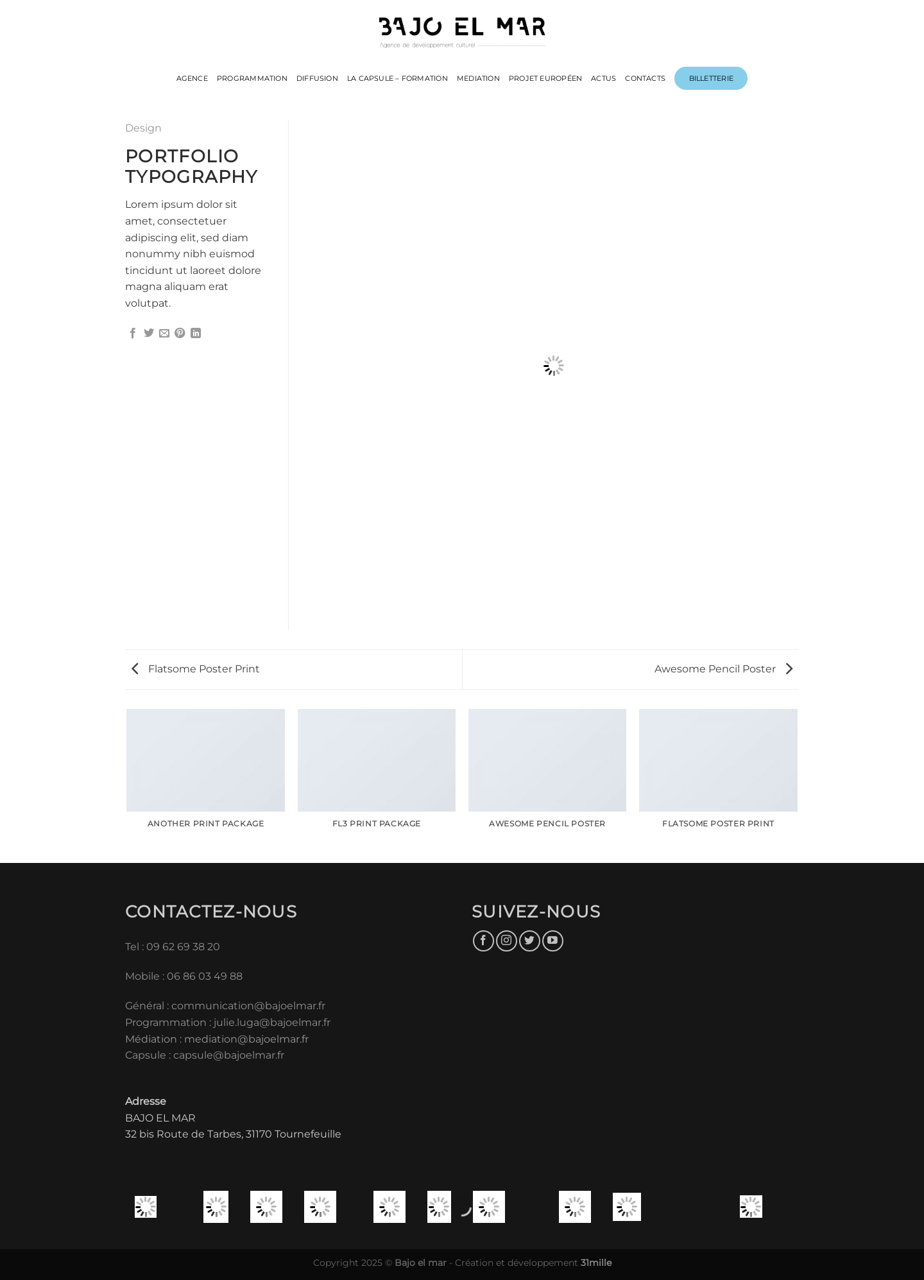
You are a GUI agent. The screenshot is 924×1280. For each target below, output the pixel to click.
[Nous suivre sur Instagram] (506, 940)
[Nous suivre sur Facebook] (483, 940)
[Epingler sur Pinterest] (180, 333)
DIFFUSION (317, 78)
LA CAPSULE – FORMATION (397, 78)
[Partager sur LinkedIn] (196, 333)
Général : (148, 1006)
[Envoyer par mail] (164, 333)
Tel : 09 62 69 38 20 (172, 947)
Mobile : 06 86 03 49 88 (184, 976)
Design (143, 128)
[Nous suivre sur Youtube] (552, 940)
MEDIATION (478, 78)
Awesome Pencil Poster (723, 669)
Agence (192, 78)
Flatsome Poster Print (196, 669)
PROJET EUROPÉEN (545, 78)
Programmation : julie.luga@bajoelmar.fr (229, 1022)
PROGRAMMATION (252, 78)
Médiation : (153, 1039)
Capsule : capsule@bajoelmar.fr (204, 1055)
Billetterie (711, 78)
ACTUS (603, 78)
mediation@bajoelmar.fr (246, 1039)
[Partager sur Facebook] (133, 333)
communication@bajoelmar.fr (248, 1006)
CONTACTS (645, 78)
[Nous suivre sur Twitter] (529, 940)
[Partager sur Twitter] (149, 333)
